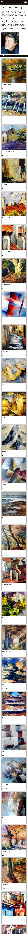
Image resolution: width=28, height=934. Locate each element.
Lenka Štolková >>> (22, 55)
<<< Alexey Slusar (5, 55)
